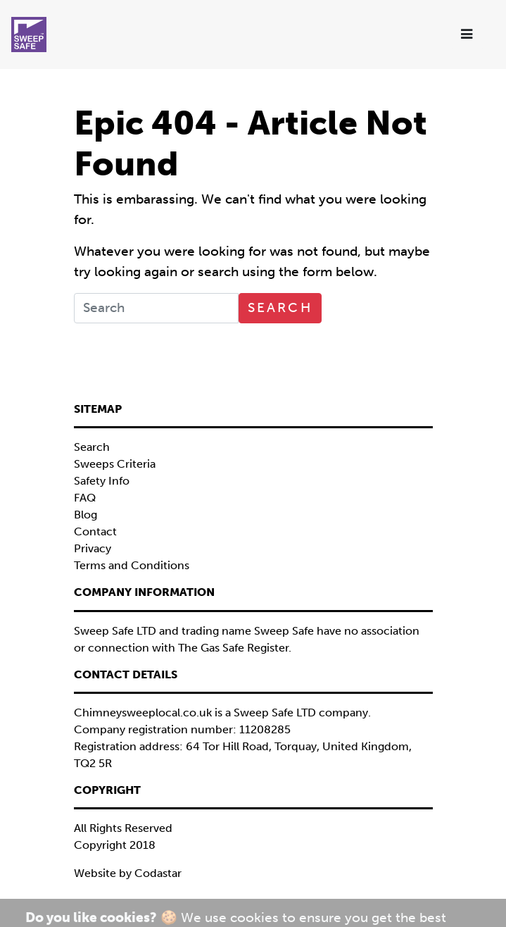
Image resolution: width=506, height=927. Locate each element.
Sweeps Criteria (115, 464)
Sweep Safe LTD (275, 712)
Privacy (92, 548)
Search (280, 307)
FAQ (85, 497)
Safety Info (101, 480)
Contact (95, 531)
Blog (85, 514)
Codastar (158, 873)
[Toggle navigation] (467, 35)
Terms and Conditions (131, 565)
